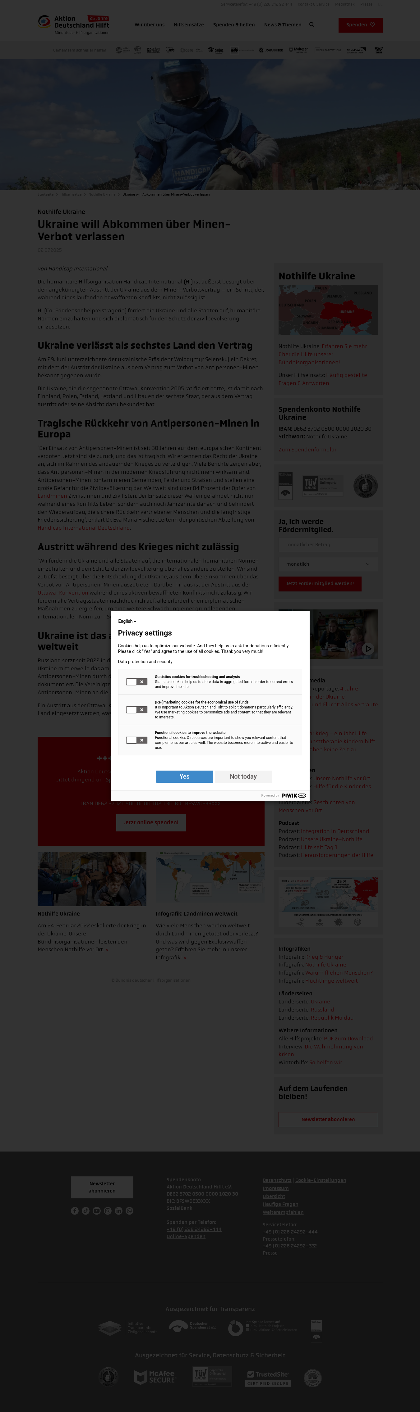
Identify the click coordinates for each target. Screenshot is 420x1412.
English (128, 621)
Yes (184, 776)
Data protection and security (145, 661)
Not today (243, 776)
